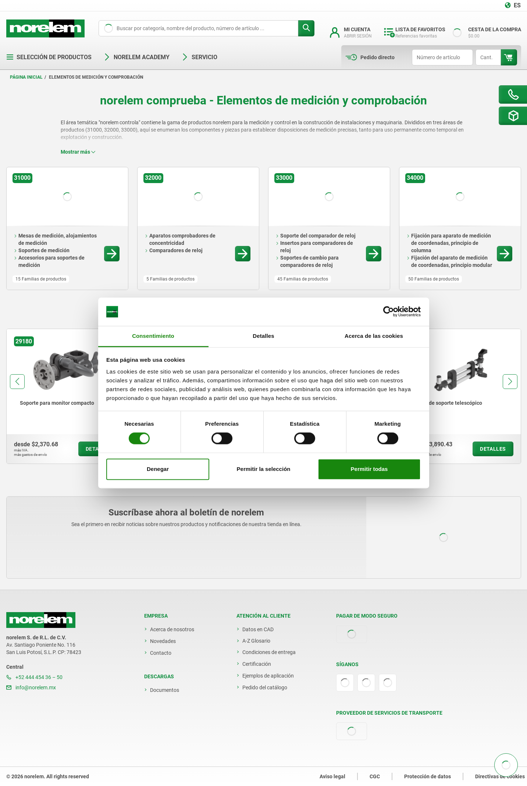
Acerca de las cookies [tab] (374, 336)
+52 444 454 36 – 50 (34, 677)
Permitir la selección (264, 469)
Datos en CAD (258, 629)
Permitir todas (369, 469)
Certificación (256, 664)
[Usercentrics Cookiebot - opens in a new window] (388, 311)
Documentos (164, 690)
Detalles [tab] (263, 336)
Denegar (158, 469)
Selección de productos (49, 57)
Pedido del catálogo (264, 687)
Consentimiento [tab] (153, 336)
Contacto (160, 653)
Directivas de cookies (500, 776)
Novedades (163, 641)
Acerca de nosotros (172, 629)
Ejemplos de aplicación (268, 676)
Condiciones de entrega (269, 652)
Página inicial (26, 77)
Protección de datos (427, 776)
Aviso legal (332, 776)
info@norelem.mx (31, 687)
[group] (66, 396)
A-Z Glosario (256, 641)
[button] (17, 381)
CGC (375, 776)
